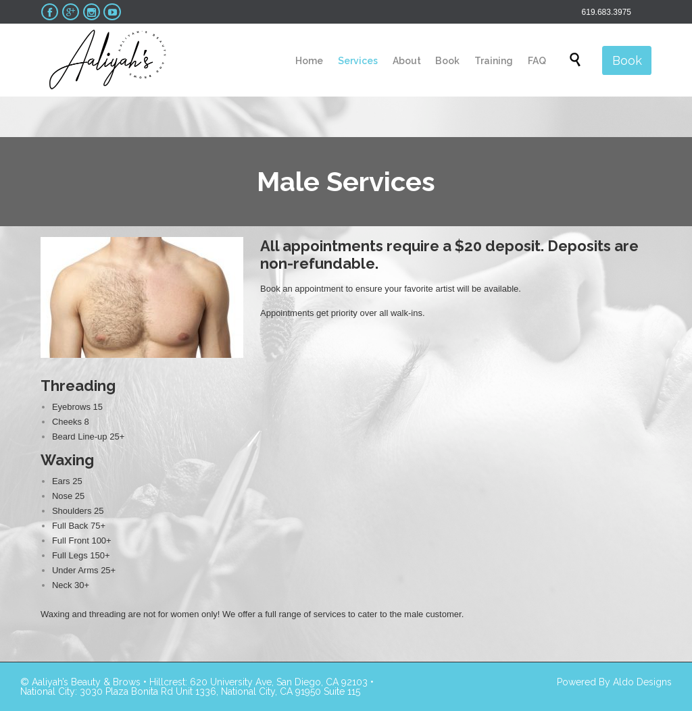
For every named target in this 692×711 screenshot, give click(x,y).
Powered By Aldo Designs (614, 682)
